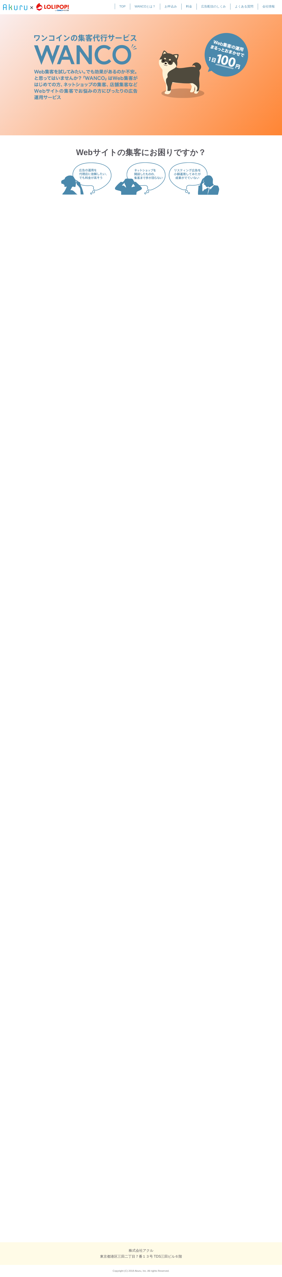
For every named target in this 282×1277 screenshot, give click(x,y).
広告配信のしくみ (213, 6)
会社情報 (268, 6)
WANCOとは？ (145, 6)
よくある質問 (244, 6)
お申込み (171, 6)
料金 (189, 6)
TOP (122, 6)
